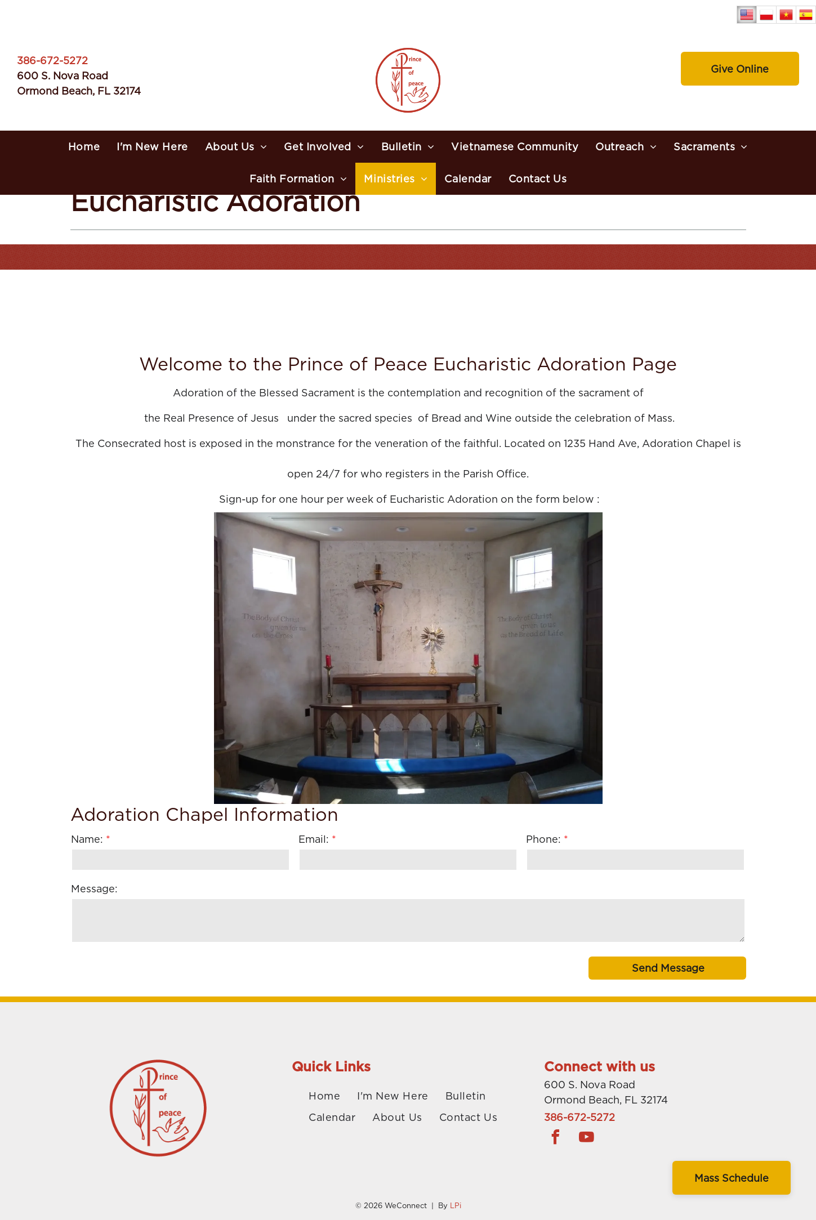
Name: (87, 839)
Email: (313, 839)
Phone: (543, 839)
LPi (455, 1205)
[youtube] (586, 1138)
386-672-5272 (52, 60)
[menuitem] (84, 147)
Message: (94, 889)
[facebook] (555, 1138)
